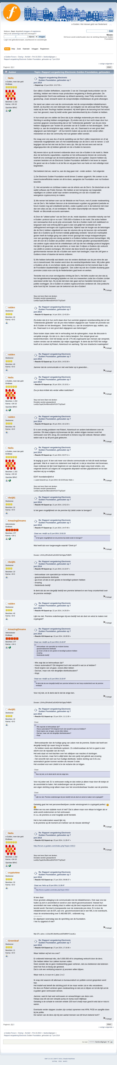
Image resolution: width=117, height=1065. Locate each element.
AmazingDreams (17, 520)
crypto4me (14, 872)
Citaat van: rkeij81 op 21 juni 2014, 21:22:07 (50, 642)
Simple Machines (69, 1058)
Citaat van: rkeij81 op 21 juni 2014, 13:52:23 (50, 533)
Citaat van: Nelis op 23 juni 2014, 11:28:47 (49, 885)
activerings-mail (18, 34)
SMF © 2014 (58, 1058)
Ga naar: (85, 1042)
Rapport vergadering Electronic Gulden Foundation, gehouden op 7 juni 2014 (52, 80)
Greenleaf (13, 940)
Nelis (11, 78)
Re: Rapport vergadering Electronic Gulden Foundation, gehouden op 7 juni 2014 (52, 309)
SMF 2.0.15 (49, 1058)
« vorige (102, 64)
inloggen (26, 31)
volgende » (109, 64)
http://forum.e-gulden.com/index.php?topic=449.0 (54, 846)
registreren (36, 31)
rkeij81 (11, 497)
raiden (11, 307)
